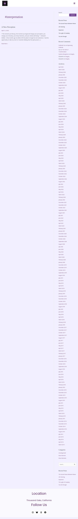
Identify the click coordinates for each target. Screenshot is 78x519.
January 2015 (62, 418)
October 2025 (62, 84)
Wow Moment (62, 455)
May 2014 (61, 439)
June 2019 (61, 281)
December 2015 (63, 390)
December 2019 (63, 265)
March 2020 (62, 258)
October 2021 (62, 209)
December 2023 (63, 141)
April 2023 (61, 162)
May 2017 (61, 346)
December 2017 (63, 327)
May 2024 (61, 128)
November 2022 (63, 175)
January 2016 (62, 387)
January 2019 (62, 294)
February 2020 (62, 260)
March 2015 (62, 413)
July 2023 (61, 154)
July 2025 (61, 92)
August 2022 (62, 183)
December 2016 (63, 359)
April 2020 (61, 255)
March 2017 (62, 351)
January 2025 (62, 108)
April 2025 (61, 100)
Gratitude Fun (62, 47)
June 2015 (61, 405)
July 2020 (61, 247)
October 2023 (62, 147)
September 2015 (63, 397)
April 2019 (61, 286)
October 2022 (62, 178)
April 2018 (61, 317)
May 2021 (61, 221)
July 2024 (61, 123)
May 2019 (61, 284)
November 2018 (63, 299)
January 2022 (62, 201)
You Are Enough (63, 38)
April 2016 (61, 379)
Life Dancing (62, 29)
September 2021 (63, 211)
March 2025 (62, 103)
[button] (74, 3)
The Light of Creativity (64, 35)
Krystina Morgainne (64, 56)
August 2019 (62, 276)
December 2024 (63, 110)
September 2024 (63, 118)
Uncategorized (62, 452)
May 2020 (61, 252)
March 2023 (62, 165)
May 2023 (61, 159)
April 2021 (61, 224)
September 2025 (63, 87)
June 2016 (61, 374)
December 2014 (63, 421)
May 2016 (61, 377)
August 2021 (62, 214)
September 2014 (63, 428)
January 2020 (62, 263)
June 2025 (61, 95)
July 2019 (61, 278)
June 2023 (61, 157)
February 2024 (62, 136)
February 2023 (62, 167)
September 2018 (63, 304)
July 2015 (61, 402)
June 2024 (61, 126)
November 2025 (63, 82)
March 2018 (62, 320)
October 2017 (62, 333)
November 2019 (63, 268)
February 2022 (62, 198)
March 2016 (62, 382)
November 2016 (63, 361)
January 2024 (62, 139)
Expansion (61, 32)
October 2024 (62, 116)
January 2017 (62, 356)
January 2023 (62, 170)
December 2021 (63, 203)
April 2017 (61, 348)
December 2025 (63, 79)
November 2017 (63, 330)
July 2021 (61, 216)
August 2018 (62, 307)
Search (60, 12)
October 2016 (62, 364)
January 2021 (62, 232)
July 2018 (61, 309)
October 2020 (62, 240)
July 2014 (61, 434)
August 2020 (62, 245)
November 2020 (63, 237)
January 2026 (62, 77)
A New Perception (9, 27)
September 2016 (63, 366)
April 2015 (61, 410)
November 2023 (63, 144)
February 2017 (62, 353)
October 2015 (62, 395)
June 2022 (61, 188)
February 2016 (62, 384)
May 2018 (61, 315)
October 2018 (62, 302)
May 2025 (61, 97)
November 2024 (63, 113)
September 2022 (63, 180)
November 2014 (63, 423)
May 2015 (61, 408)
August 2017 (62, 338)
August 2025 (62, 90)
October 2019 (62, 271)
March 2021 (62, 227)
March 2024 (62, 134)
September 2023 (63, 149)
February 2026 (62, 74)
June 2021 (61, 219)
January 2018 (62, 325)
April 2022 (61, 193)
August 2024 (62, 121)
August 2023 (62, 152)
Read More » (5, 43)
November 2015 (63, 392)
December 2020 (63, 234)
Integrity (73, 56)
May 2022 (61, 190)
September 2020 (63, 242)
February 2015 (62, 415)
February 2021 (62, 229)
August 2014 (62, 431)
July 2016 (61, 371)
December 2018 (63, 296)
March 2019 (62, 289)
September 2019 (63, 273)
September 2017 (63, 335)
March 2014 (62, 444)
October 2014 (62, 426)
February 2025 (62, 105)
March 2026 (62, 72)
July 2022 (61, 185)
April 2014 (61, 441)
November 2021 (63, 206)
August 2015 (62, 400)
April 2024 (61, 131)
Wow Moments (63, 457)
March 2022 (62, 196)
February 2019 (62, 291)
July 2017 (61, 340)
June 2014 (61, 436)
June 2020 (61, 250)
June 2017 (61, 343)
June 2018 (61, 312)
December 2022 (63, 172)
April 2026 (61, 69)
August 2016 (62, 369)
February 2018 (62, 322)
